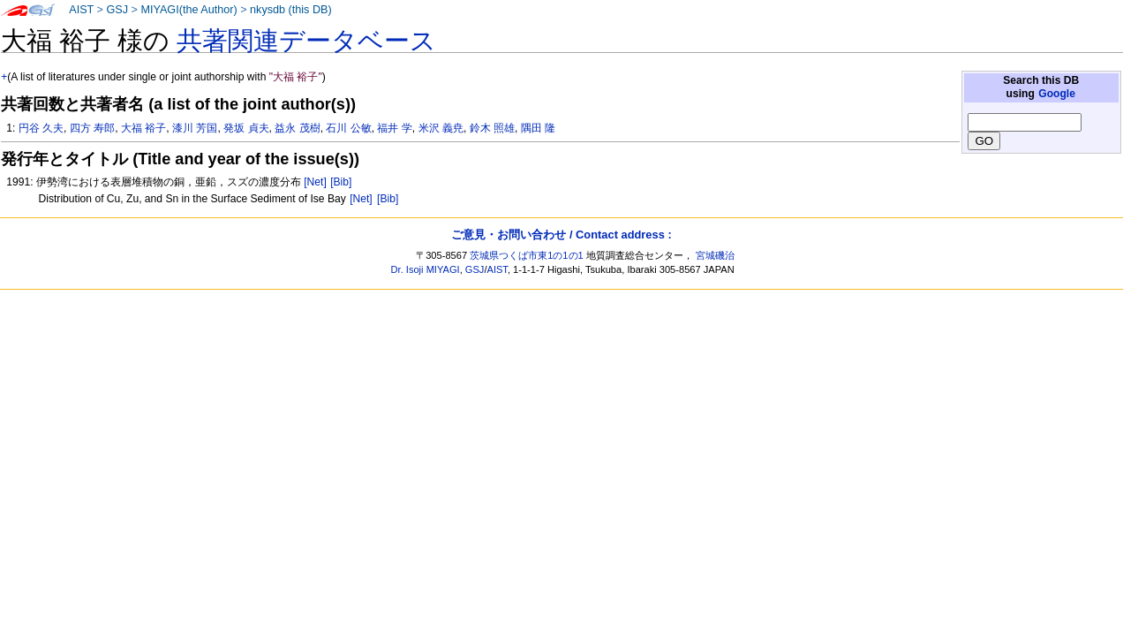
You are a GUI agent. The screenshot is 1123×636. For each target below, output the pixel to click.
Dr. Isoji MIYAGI (425, 269)
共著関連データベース (306, 40)
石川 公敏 (348, 128)
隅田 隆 (538, 128)
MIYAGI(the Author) (188, 10)
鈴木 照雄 (492, 128)
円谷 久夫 (41, 128)
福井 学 (394, 128)
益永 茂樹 (297, 128)
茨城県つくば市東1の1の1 (527, 255)
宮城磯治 (715, 255)
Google (1056, 93)
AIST (81, 10)
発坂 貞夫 (245, 128)
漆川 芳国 (194, 128)
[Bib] (340, 182)
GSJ (117, 10)
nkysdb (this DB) (291, 10)
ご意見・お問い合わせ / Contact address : (561, 234)
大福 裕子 (143, 128)
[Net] (315, 182)
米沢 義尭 (441, 128)
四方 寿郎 (92, 128)
